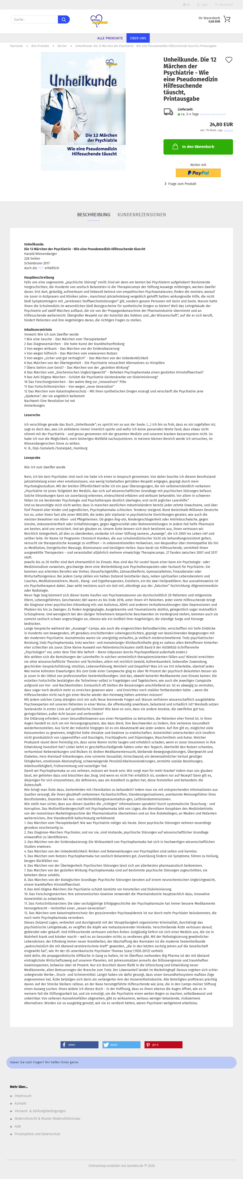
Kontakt (20, 1103)
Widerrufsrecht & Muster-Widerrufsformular (47, 1119)
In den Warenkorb (193, 146)
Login (202, 4)
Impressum (23, 1096)
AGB (18, 1126)
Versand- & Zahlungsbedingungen (40, 1111)
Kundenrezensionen (141, 214)
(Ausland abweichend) (213, 114)
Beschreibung (93, 214)
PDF (41, 268)
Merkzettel (224, 4)
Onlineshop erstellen (104, 1166)
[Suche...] (64, 19)
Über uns (138, 38)
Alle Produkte (110, 38)
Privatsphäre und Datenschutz (37, 1134)
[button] (79, 1044)
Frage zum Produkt (182, 184)
